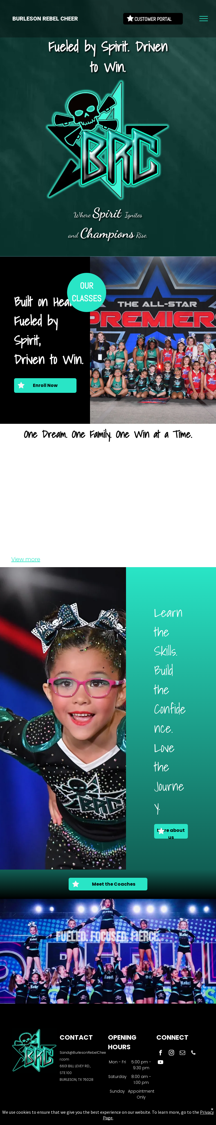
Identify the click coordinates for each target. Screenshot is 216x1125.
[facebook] (160, 1053)
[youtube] (160, 1063)
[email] (182, 1053)
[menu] (203, 18)
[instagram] (171, 1053)
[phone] (193, 1053)
